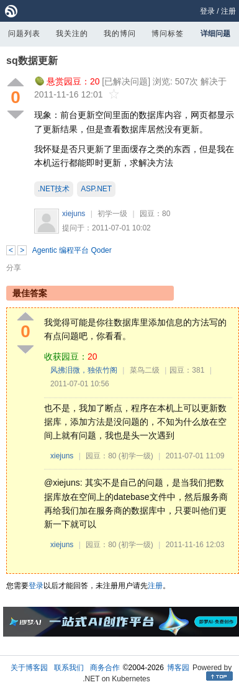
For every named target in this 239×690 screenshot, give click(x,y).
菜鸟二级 (145, 370)
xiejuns (73, 213)
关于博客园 (29, 667)
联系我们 (69, 667)
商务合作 (105, 667)
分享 (13, 267)
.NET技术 (54, 188)
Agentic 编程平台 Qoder (72, 250)
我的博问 (120, 33)
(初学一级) (136, 456)
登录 (207, 11)
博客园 (178, 667)
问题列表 (24, 33)
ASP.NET (96, 188)
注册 (228, 11)
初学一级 (112, 213)
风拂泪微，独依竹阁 (83, 370)
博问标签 (167, 33)
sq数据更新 (32, 60)
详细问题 (215, 33)
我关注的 (72, 33)
